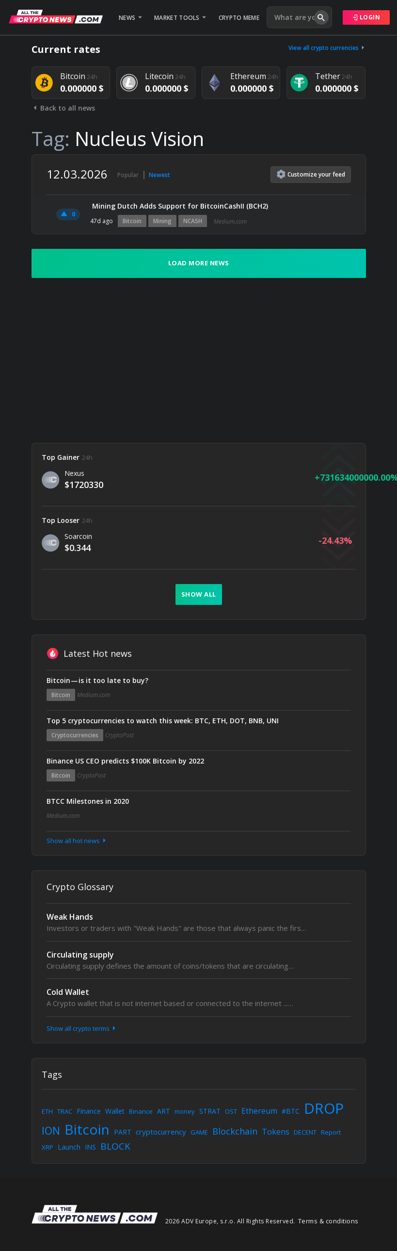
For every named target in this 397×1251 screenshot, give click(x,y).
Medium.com (230, 221)
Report (331, 1132)
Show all (198, 594)
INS (90, 1147)
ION (51, 1130)
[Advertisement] (199, 360)
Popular (128, 175)
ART (163, 1111)
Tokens (275, 1131)
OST (231, 1111)
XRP (47, 1147)
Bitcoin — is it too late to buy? (97, 680)
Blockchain (234, 1131)
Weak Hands (70, 916)
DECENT (305, 1132)
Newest (159, 175)
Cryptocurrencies (74, 735)
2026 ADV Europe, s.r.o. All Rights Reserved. (230, 1221)
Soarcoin (78, 536)
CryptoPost (119, 735)
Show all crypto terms (82, 1028)
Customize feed (311, 174)
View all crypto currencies (327, 48)
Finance (89, 1111)
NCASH (192, 221)
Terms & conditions (328, 1221)
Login (366, 17)
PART (122, 1132)
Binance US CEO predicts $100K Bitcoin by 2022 (125, 760)
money (185, 1111)
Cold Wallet (68, 992)
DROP (324, 1108)
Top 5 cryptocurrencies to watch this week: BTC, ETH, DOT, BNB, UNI (163, 720)
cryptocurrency (161, 1132)
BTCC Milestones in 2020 (88, 801)
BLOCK (115, 1146)
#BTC (291, 1111)
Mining (162, 221)
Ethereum (259, 1110)
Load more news (198, 263)
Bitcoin (132, 221)
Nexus (74, 473)
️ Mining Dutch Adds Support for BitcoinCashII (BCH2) (179, 206)
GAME (199, 1132)
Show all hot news (77, 840)
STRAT (210, 1111)
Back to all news (63, 108)
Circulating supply (80, 954)
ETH (47, 1111)
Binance (141, 1111)
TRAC (64, 1111)
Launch (69, 1147)
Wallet (115, 1111)
